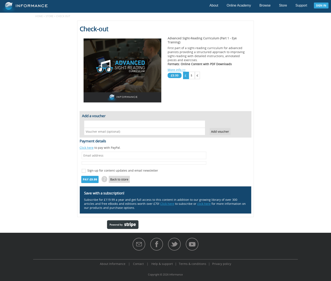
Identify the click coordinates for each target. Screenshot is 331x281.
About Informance (112, 264)
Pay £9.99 (90, 179)
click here (204, 204)
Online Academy (239, 5)
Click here (87, 148)
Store (283, 5)
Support (301, 5)
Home (39, 16)
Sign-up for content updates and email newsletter (122, 170)
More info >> (177, 70)
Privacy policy (221, 264)
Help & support (162, 264)
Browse (265, 5)
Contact (138, 264)
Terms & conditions (192, 264)
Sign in (321, 5)
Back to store (119, 179)
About (213, 5)
